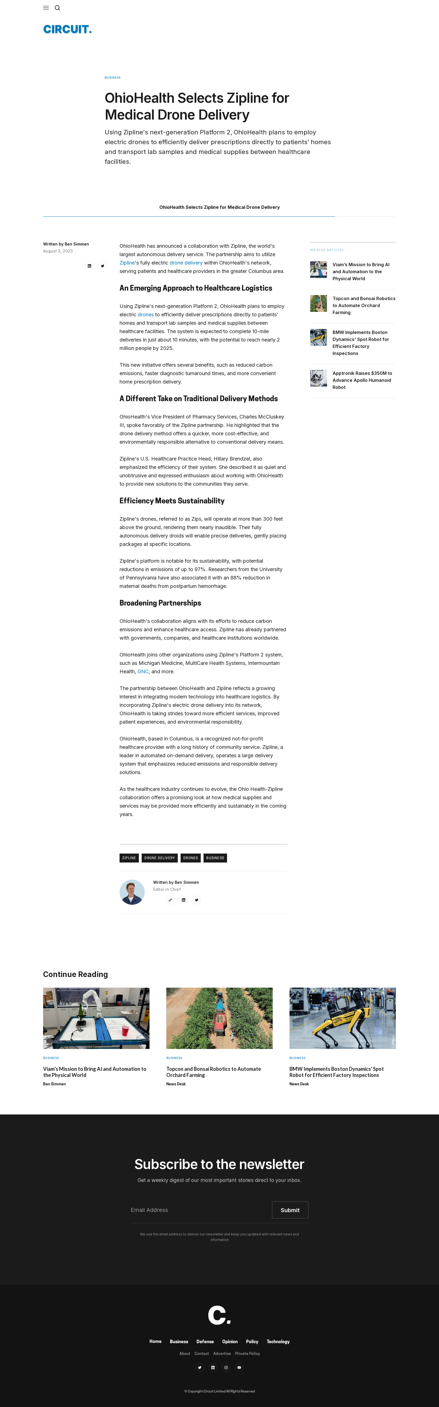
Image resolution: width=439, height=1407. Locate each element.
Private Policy (247, 1354)
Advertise (222, 1354)
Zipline (127, 263)
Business (179, 1342)
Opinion (230, 1342)
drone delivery (186, 263)
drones (146, 314)
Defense (205, 1342)
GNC (143, 671)
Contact (202, 1354)
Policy (252, 1342)
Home (156, 1342)
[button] (46, 8)
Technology (278, 1342)
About (184, 1354)
